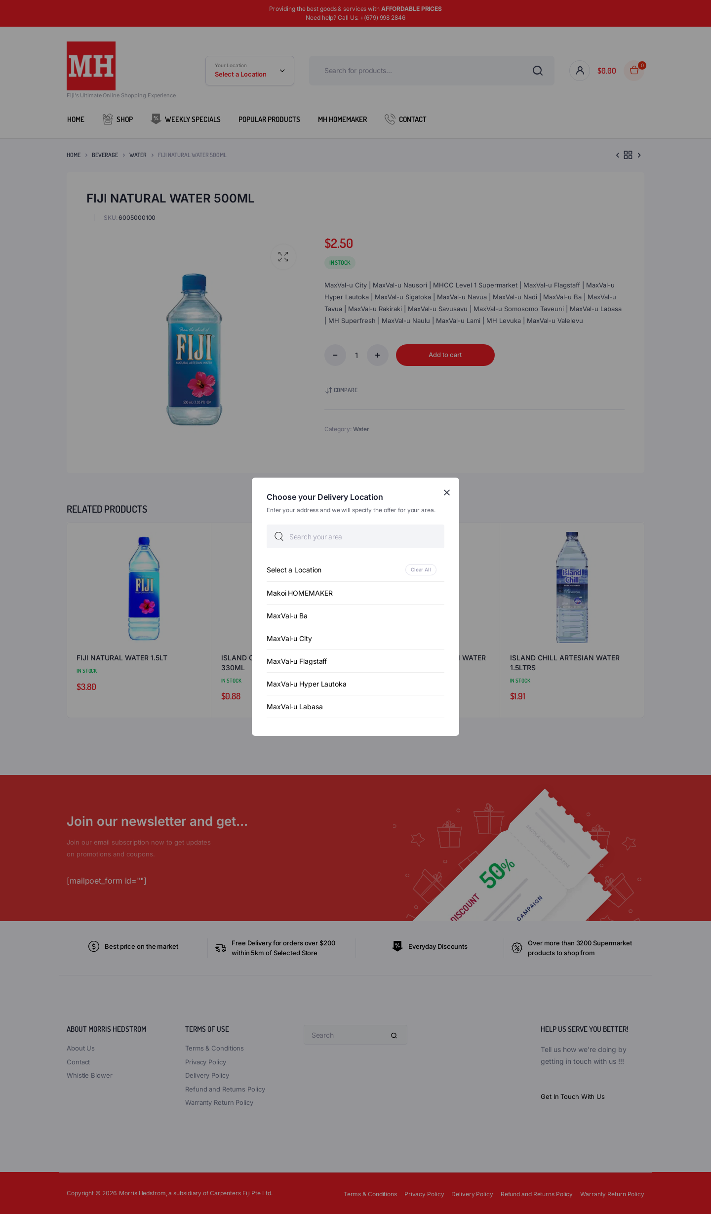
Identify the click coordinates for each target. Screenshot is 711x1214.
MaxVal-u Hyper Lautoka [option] (307, 684)
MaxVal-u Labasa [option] (295, 707)
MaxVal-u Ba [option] (287, 616)
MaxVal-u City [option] (289, 639)
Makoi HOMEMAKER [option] (300, 593)
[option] (355, 570)
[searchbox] (355, 537)
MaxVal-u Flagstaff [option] (297, 661)
